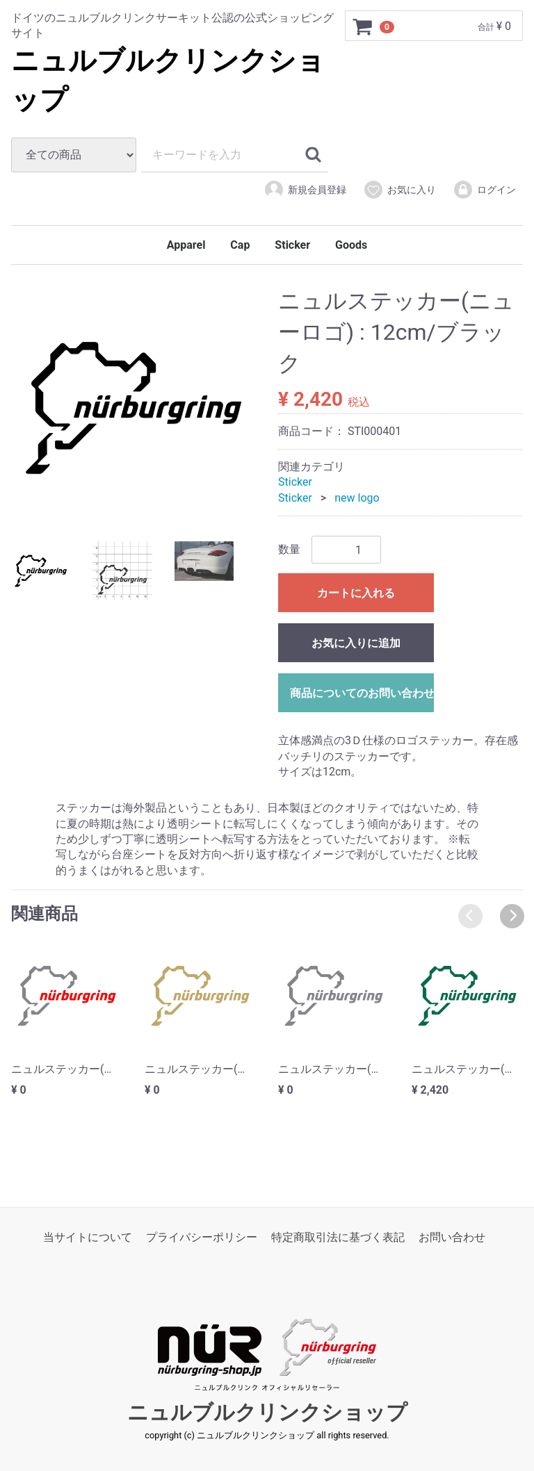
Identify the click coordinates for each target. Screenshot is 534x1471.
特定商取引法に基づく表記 (338, 1237)
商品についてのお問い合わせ (362, 693)
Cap (240, 245)
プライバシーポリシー (201, 1237)
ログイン (484, 189)
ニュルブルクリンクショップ (267, 1413)
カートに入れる (356, 593)
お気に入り (399, 189)
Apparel (186, 245)
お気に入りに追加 (356, 643)
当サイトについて (87, 1237)
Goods (351, 245)
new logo (356, 497)
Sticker (292, 245)
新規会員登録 (305, 189)
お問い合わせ (452, 1237)
